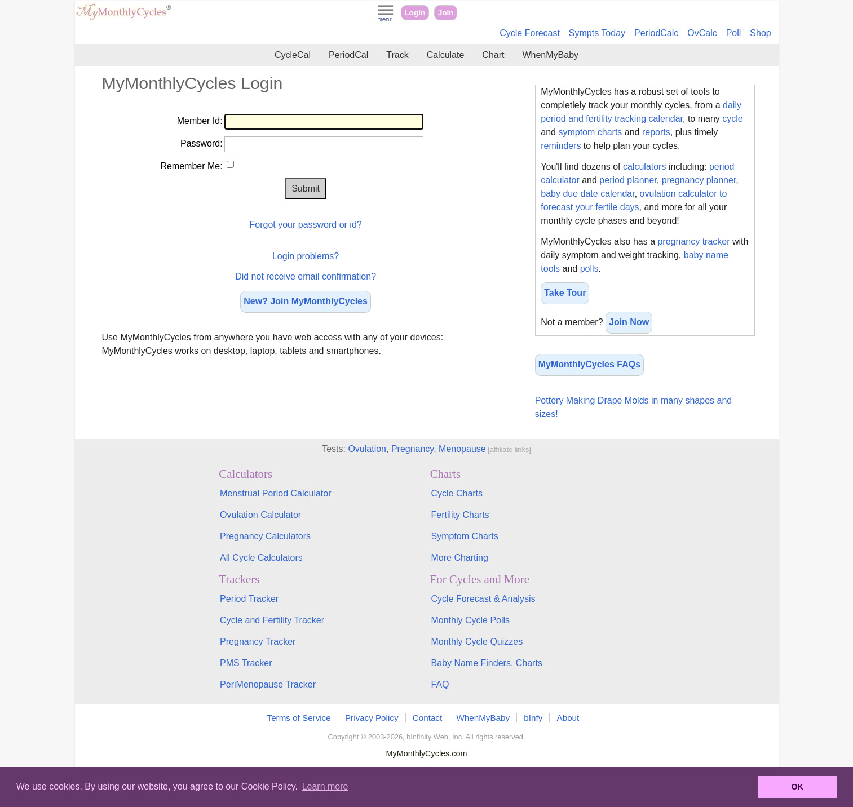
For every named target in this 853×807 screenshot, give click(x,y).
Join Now (629, 322)
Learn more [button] (325, 786)
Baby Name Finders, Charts (486, 663)
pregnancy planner (699, 180)
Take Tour (565, 293)
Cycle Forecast (530, 33)
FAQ (440, 684)
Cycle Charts (457, 493)
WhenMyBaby (550, 55)
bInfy (533, 717)
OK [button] (797, 786)
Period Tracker (249, 599)
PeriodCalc (656, 33)
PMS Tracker (246, 663)
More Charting (459, 557)
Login (414, 12)
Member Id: (200, 121)
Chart (493, 55)
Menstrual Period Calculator (275, 493)
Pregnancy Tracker (257, 641)
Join (446, 12)
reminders (561, 145)
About (568, 717)
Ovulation (367, 449)
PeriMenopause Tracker (268, 684)
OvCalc (702, 33)
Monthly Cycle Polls (470, 620)
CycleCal (293, 55)
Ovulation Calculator (260, 515)
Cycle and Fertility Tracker (272, 620)
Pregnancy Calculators (265, 536)
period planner (627, 180)
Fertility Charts (460, 515)
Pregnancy (412, 449)
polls (589, 268)
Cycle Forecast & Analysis (483, 599)
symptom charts (590, 132)
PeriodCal (348, 55)
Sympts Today (597, 33)
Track (397, 55)
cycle (732, 118)
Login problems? (305, 256)
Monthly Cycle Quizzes (477, 641)
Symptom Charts (464, 536)
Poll (733, 33)
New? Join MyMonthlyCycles (306, 301)
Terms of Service (299, 717)
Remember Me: (191, 166)
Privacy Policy (372, 717)
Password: (201, 143)
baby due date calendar (587, 193)
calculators (644, 166)
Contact (427, 717)
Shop (760, 33)
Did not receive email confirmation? (305, 276)
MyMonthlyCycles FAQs (589, 364)
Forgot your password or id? (305, 224)
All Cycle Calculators (261, 557)
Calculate (446, 55)
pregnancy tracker (693, 241)
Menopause (462, 449)
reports (656, 132)
